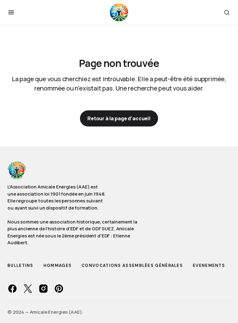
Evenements (209, 265)
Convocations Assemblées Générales (132, 265)
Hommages (57, 265)
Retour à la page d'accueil (119, 118)
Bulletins (20, 265)
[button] (11, 12)
